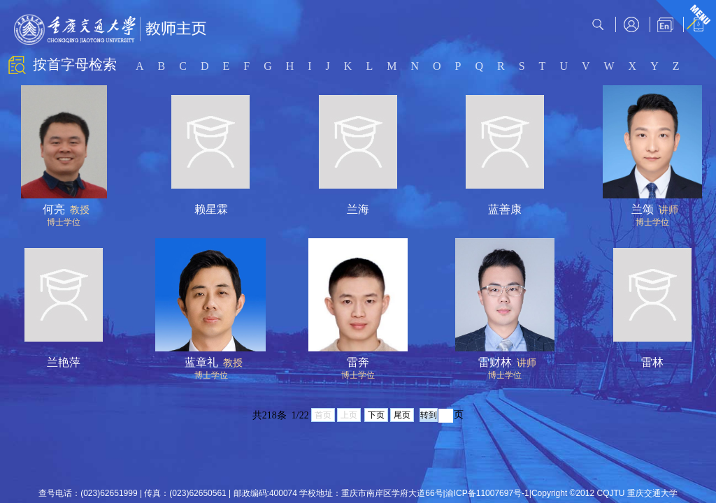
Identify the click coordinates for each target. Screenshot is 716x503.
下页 (376, 415)
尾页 (402, 415)
